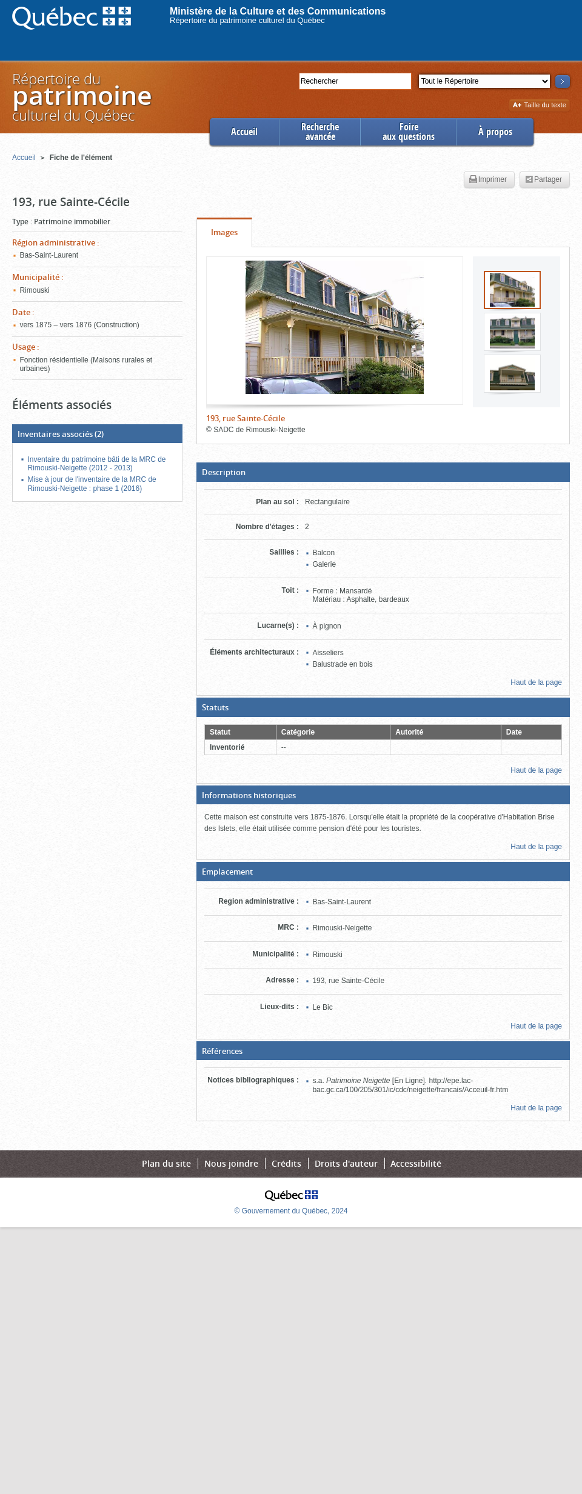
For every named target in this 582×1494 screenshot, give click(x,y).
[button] (383, 472)
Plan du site (166, 1163)
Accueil (244, 132)
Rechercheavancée (320, 131)
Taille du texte (539, 106)
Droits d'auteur (346, 1163)
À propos (495, 132)
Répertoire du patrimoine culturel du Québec (247, 20)
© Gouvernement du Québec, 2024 (291, 1211)
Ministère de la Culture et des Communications (278, 11)
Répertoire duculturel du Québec (81, 96)
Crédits (286, 1163)
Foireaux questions (409, 131)
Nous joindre (231, 1163)
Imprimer (488, 180)
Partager (543, 180)
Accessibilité (415, 1163)
